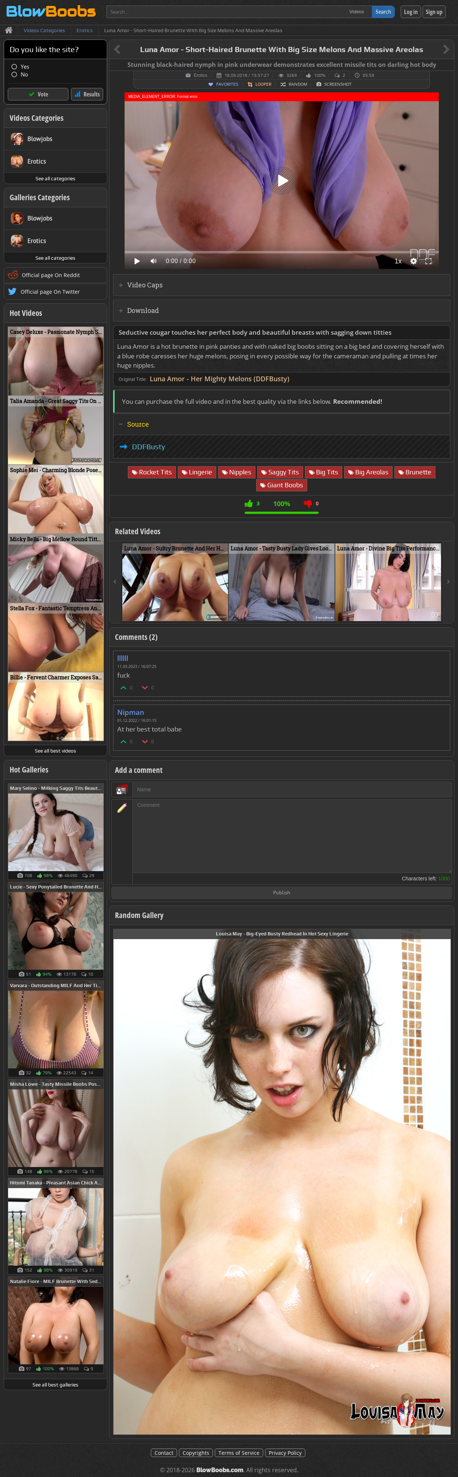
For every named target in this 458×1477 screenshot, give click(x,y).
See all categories (55, 178)
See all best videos (55, 751)
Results (92, 94)
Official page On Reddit (51, 275)
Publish (281, 893)
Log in (411, 12)
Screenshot (338, 84)
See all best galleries (55, 1385)
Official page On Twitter (50, 291)
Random (298, 84)
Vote (43, 94)
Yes (25, 66)
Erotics (200, 75)
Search (383, 11)
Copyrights (196, 1452)
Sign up (434, 12)
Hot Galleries (29, 769)
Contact (164, 1452)
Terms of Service (238, 1452)
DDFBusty (148, 446)
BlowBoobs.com (219, 1470)
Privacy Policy (285, 1452)
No (24, 74)
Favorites (227, 84)
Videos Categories (37, 118)
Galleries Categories (40, 197)
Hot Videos (26, 313)
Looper (263, 84)
